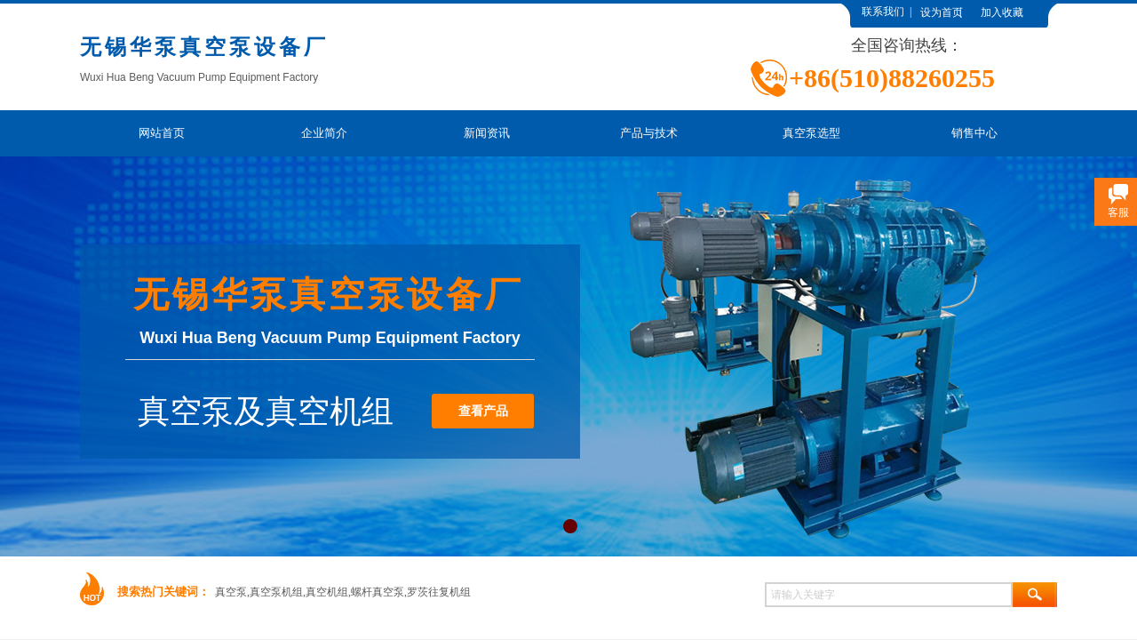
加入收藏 (1002, 12)
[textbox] (889, 594)
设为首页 (941, 12)
